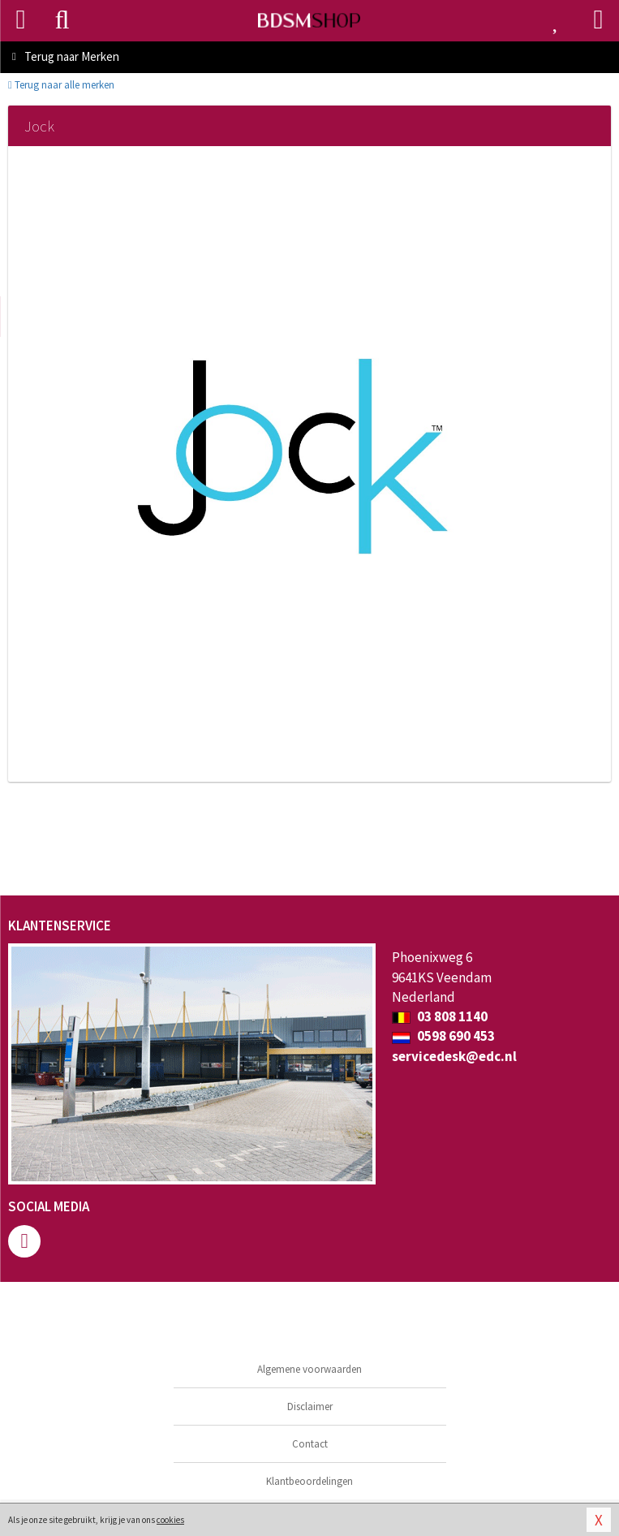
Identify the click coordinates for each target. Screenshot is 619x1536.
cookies (170, 1519)
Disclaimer (310, 1406)
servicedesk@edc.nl (454, 1056)
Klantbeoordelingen (309, 1481)
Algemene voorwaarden (309, 1369)
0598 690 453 (443, 1036)
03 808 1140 (440, 1016)
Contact (310, 1444)
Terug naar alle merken (61, 85)
